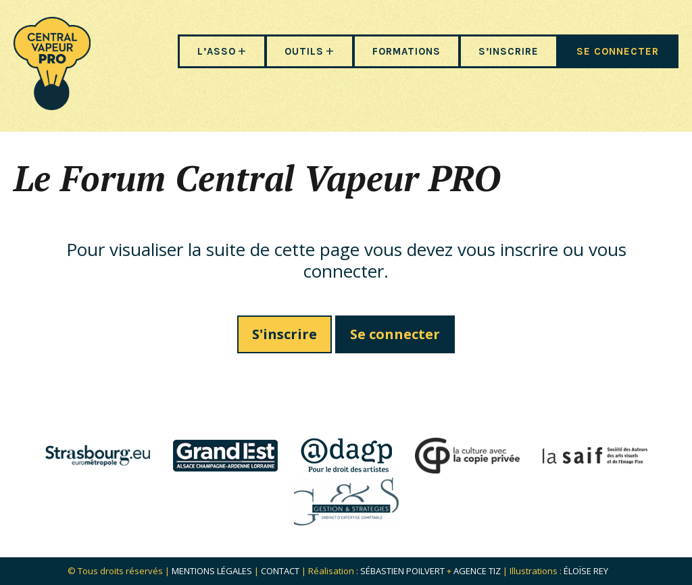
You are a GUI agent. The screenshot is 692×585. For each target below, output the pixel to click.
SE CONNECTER (617, 51)
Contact (280, 571)
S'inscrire (284, 334)
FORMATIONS (406, 51)
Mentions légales (212, 571)
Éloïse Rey (586, 571)
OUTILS (304, 51)
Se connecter (395, 334)
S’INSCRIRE (508, 51)
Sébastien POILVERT (402, 571)
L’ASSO (216, 51)
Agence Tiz (477, 571)
